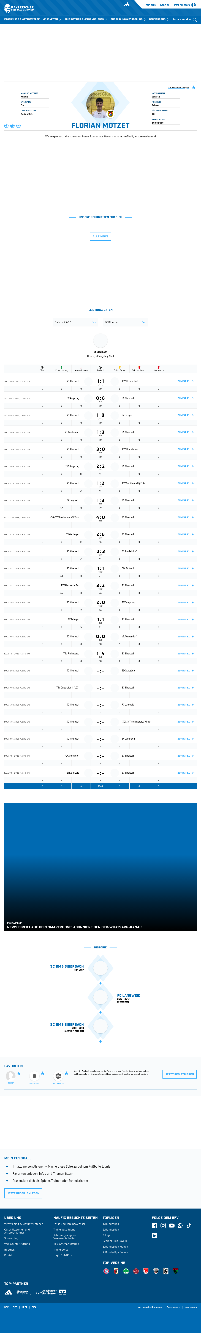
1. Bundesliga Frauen (115, 1246)
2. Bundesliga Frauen (115, 1252)
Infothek (164, 5)
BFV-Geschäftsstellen (66, 1244)
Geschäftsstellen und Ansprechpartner (17, 1231)
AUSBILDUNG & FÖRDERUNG (128, 19)
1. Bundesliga (111, 1224)
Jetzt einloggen (182, 5)
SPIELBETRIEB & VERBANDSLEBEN (86, 19)
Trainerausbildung (64, 1229)
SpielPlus (151, 5)
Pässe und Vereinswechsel (69, 1224)
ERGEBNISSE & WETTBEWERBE (22, 19)
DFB (15, 1307)
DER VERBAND (159, 19)
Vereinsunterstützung (17, 1244)
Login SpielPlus (62, 1255)
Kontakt (9, 1255)
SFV (6, 1307)
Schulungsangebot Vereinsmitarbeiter (65, 1236)
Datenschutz (173, 1307)
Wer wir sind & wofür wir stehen (23, 1224)
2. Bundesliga (111, 1229)
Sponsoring (11, 1238)
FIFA (34, 1307)
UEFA (24, 1307)
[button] (6, 126)
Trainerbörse (60, 1249)
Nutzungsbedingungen (150, 1307)
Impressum (191, 1307)
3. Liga (106, 1235)
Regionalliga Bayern (115, 1241)
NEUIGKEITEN (52, 19)
